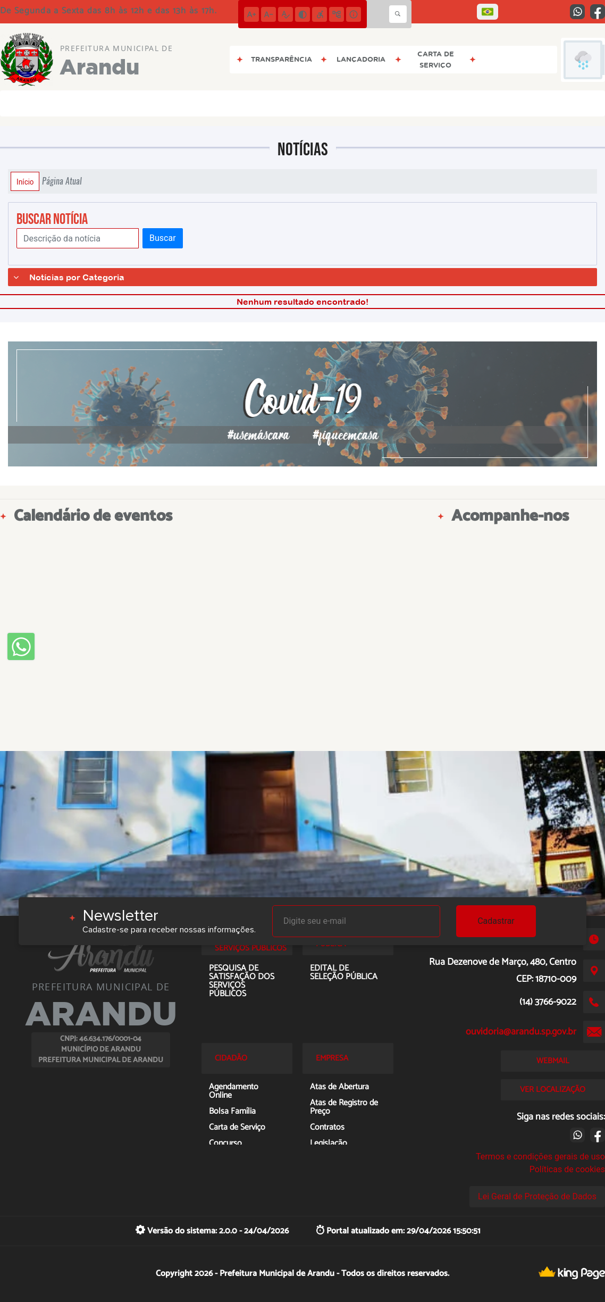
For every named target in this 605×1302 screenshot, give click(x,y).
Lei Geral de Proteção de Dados (537, 1196)
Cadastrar (496, 921)
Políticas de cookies (567, 1169)
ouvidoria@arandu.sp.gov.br (521, 1032)
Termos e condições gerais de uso (540, 1156)
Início (24, 181)
